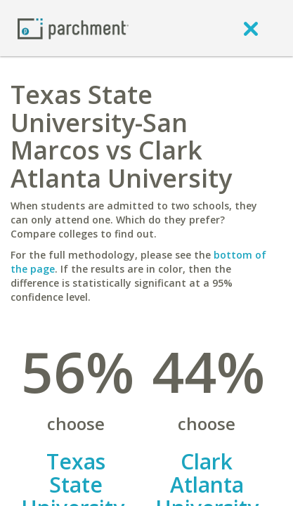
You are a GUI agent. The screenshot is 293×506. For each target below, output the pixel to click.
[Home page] (73, 27)
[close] (251, 28)
